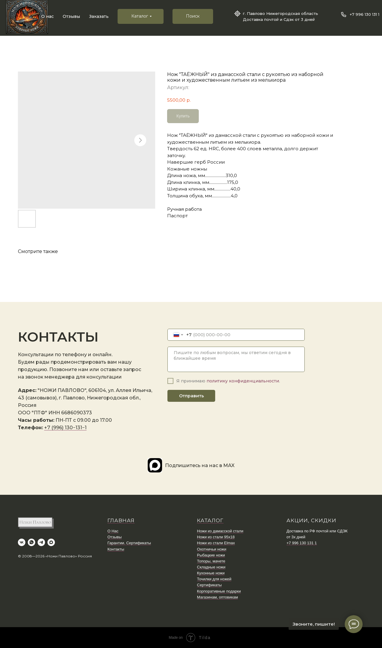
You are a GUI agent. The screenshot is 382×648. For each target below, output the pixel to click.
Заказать (99, 16)
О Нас (112, 531)
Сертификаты (209, 585)
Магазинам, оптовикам (217, 597)
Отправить (191, 396)
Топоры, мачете (211, 561)
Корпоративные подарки (219, 591)
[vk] (21, 542)
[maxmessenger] (51, 542)
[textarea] (236, 359)
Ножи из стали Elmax (216, 543)
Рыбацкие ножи (211, 555)
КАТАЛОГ (210, 520)
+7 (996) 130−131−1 (65, 427)
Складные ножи (211, 567)
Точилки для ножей (214, 579)
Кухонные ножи (210, 573)
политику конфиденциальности (243, 381)
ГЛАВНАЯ (121, 520)
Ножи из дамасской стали (220, 531)
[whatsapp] (31, 542)
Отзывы (71, 16)
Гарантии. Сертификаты (129, 543)
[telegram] (41, 542)
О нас (47, 16)
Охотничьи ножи (211, 549)
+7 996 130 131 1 (364, 14)
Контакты (115, 549)
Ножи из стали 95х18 (216, 537)
